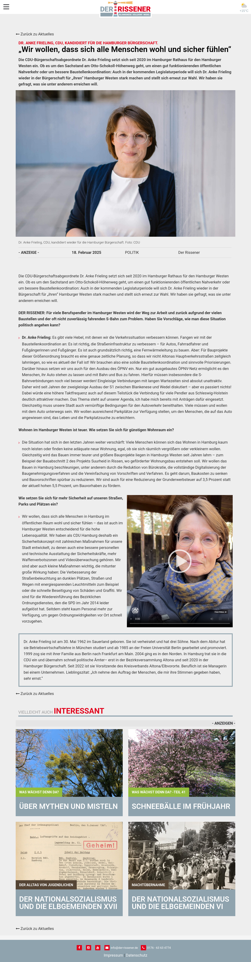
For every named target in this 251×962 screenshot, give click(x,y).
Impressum (113, 955)
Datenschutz (136, 955)
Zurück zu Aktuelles (35, 34)
